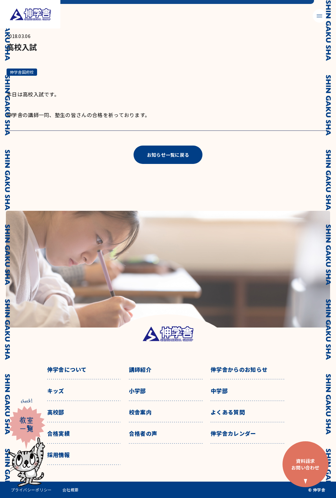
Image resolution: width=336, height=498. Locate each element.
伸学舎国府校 (22, 72)
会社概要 (70, 490)
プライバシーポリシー (31, 490)
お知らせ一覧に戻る (168, 154)
